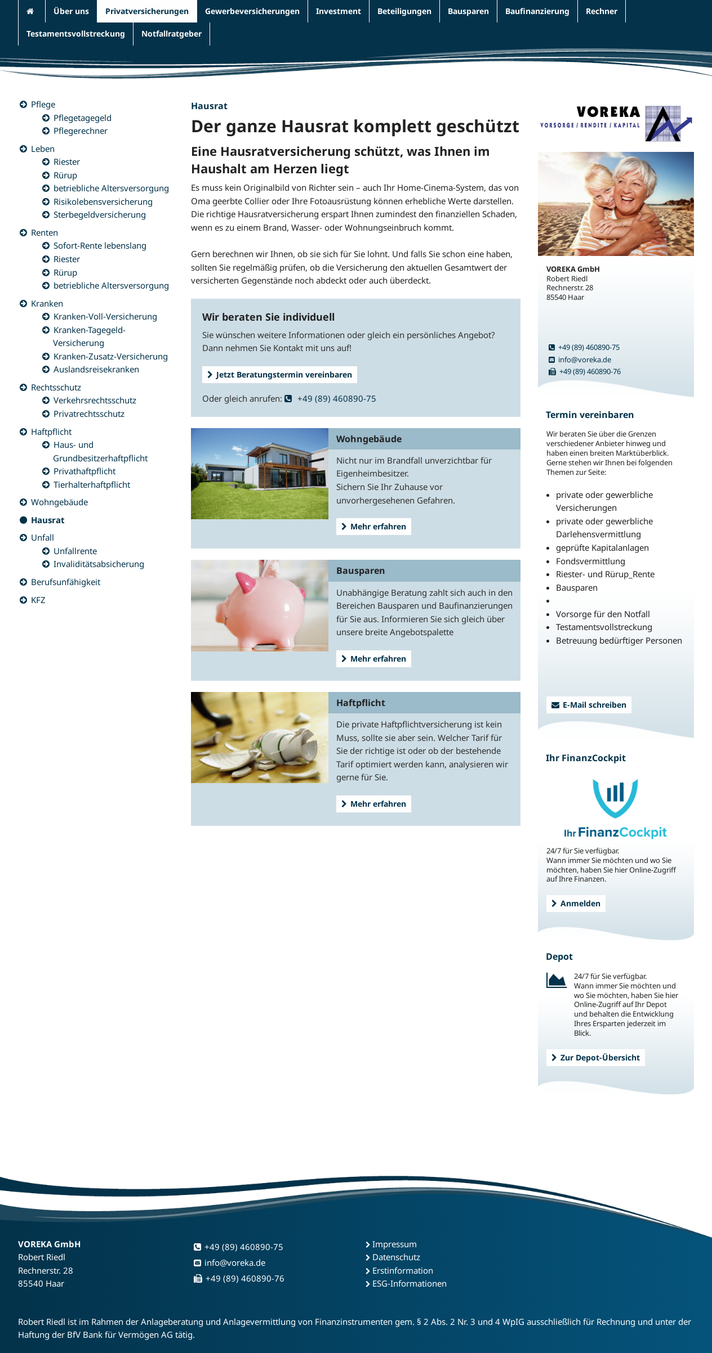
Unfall (42, 537)
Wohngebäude (59, 501)
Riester (67, 161)
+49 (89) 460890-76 (585, 371)
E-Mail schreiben (588, 704)
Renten (44, 232)
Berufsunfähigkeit (65, 581)
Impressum (394, 1243)
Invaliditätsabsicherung (99, 563)
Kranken (47, 303)
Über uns (71, 11)
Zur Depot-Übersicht (595, 1057)
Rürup (65, 175)
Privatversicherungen (147, 11)
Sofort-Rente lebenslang (100, 245)
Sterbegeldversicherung (100, 214)
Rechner (601, 11)
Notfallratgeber (171, 33)
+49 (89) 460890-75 (330, 398)
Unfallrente (75, 550)
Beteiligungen (404, 11)
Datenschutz (396, 1256)
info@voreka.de (580, 359)
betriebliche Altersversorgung (111, 188)
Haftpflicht (51, 431)
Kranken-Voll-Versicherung (105, 316)
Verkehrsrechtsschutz (95, 400)
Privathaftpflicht (84, 471)
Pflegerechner (81, 130)
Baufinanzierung (537, 11)
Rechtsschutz (56, 387)
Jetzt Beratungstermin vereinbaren (279, 374)
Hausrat (48, 519)
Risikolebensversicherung (103, 201)
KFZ (38, 599)
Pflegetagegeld (83, 117)
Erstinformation (402, 1270)
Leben (43, 148)
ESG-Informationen (409, 1283)
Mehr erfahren (373, 526)
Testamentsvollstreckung (75, 33)
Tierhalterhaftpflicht (92, 484)
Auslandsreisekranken (96, 369)
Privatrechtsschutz (89, 413)
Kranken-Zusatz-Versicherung (111, 356)
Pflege (43, 104)
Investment (338, 11)
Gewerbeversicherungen (252, 11)
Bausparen (468, 11)
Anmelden (575, 903)
